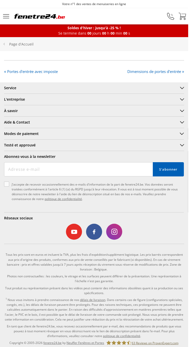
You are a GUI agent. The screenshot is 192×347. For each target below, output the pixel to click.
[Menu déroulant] (6, 16)
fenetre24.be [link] (52, 343)
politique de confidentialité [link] (121, 336)
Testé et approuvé (20, 145)
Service (10, 87)
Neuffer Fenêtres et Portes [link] (85, 343)
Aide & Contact (17, 122)
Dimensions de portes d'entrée (154, 71)
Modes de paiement (21, 133)
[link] (74, 232)
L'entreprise (14, 99)
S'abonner (168, 169)
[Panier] (182, 16)
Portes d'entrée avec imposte (32, 71)
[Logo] (39, 16)
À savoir (11, 110)
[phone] (170, 16)
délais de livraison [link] (92, 300)
